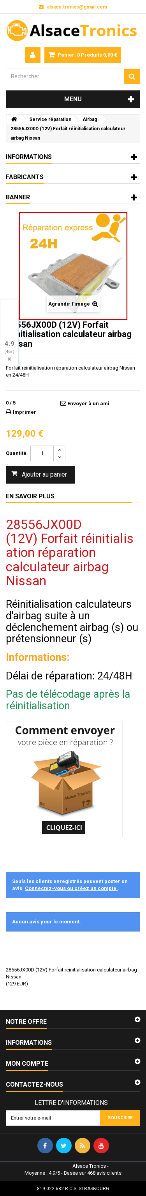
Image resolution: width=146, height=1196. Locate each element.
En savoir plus (30, 496)
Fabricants (25, 177)
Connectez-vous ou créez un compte (71, 888)
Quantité (16, 453)
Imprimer (24, 412)
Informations (29, 157)
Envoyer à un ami (88, 403)
